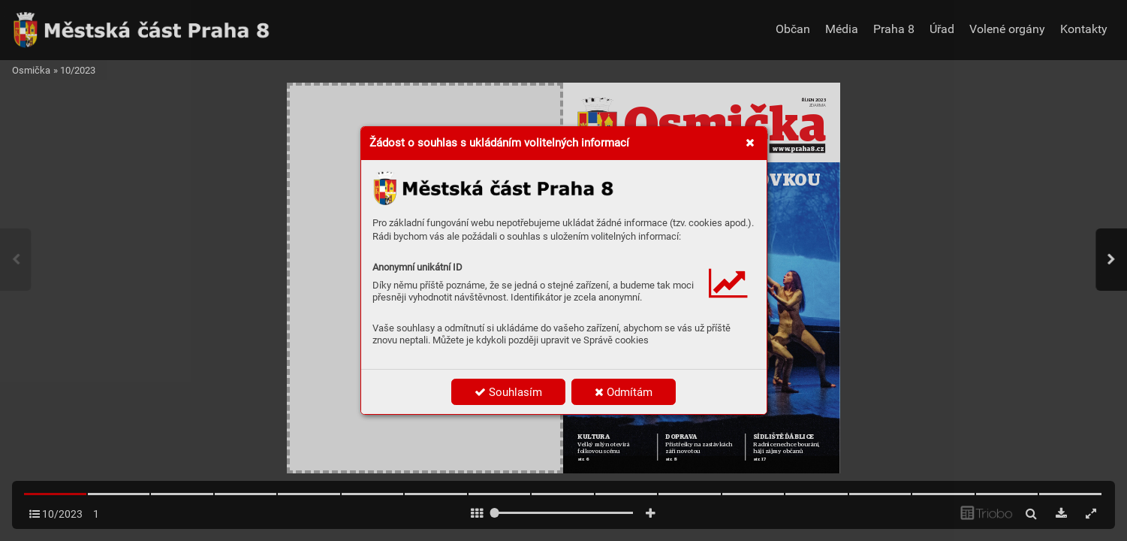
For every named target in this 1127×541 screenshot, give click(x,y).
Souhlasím (508, 392)
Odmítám (623, 392)
